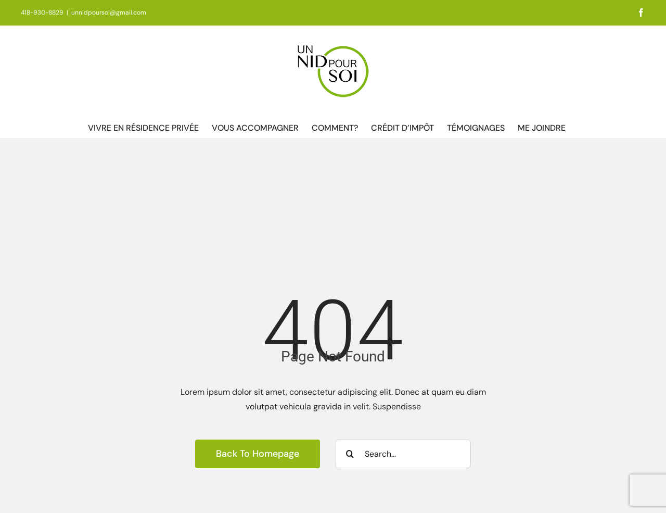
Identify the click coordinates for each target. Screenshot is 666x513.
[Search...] (403, 454)
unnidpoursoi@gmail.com (108, 12)
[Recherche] (350, 454)
